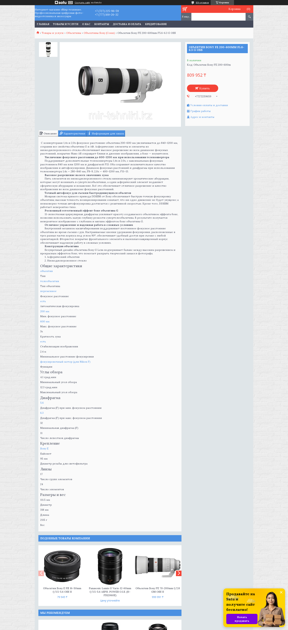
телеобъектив (49, 281)
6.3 (42, 412)
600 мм (44, 321)
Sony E (44, 448)
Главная (43, 24)
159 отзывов (202, 2)
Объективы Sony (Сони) (99, 33)
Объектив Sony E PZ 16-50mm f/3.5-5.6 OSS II (62, 590)
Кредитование (156, 24)
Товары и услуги (65, 24)
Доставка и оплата (127, 24)
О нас (86, 24)
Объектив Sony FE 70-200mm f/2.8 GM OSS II (158, 590)
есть (43, 301)
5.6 (42, 402)
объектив (46, 271)
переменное (48, 291)
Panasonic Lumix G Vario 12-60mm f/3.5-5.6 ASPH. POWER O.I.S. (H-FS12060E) (110, 592)
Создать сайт (82, 2)
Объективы (73, 33)
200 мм (44, 311)
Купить (204, 88)
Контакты (101, 24)
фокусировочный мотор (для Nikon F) (65, 361)
